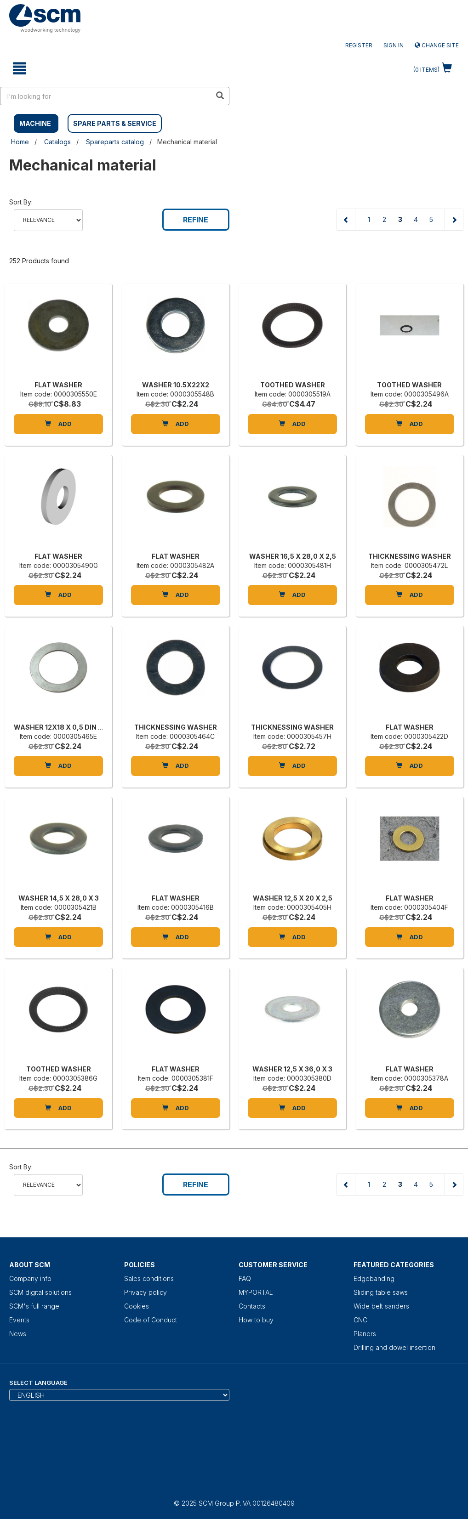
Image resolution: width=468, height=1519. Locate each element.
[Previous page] (346, 219)
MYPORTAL (256, 1292)
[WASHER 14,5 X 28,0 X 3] (58, 847)
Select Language (38, 1382)
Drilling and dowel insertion (394, 1347)
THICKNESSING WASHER (409, 556)
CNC (360, 1320)
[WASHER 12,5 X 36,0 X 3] (292, 1018)
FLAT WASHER (58, 385)
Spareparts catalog (115, 142)
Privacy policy (145, 1292)
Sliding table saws (381, 1292)
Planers (365, 1334)
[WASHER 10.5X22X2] (175, 334)
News (17, 1334)
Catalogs (57, 142)
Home (20, 142)
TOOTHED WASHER (292, 385)
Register (358, 45)
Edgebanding (374, 1278)
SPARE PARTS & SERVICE (114, 123)
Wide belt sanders (381, 1306)
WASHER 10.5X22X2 (175, 385)
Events (19, 1320)
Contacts (252, 1306)
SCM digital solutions (40, 1292)
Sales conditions (149, 1278)
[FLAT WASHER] (58, 334)
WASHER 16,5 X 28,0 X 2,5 (292, 556)
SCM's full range (34, 1306)
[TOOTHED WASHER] (292, 334)
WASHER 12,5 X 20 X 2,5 (292, 898)
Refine (195, 219)
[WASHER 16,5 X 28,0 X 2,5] (292, 506)
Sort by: (21, 202)
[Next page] (454, 219)
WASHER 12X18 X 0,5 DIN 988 (63, 727)
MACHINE (35, 123)
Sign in (393, 45)
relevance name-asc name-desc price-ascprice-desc (48, 220)
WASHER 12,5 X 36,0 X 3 (292, 1069)
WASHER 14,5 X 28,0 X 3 (58, 898)
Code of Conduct (150, 1320)
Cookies (136, 1306)
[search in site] (105, 96)
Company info (30, 1278)
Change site (437, 45)
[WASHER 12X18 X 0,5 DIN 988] (58, 676)
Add (58, 423)
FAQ (245, 1278)
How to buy (256, 1320)
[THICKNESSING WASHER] (409, 506)
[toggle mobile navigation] (19, 68)
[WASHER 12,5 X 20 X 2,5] (292, 847)
